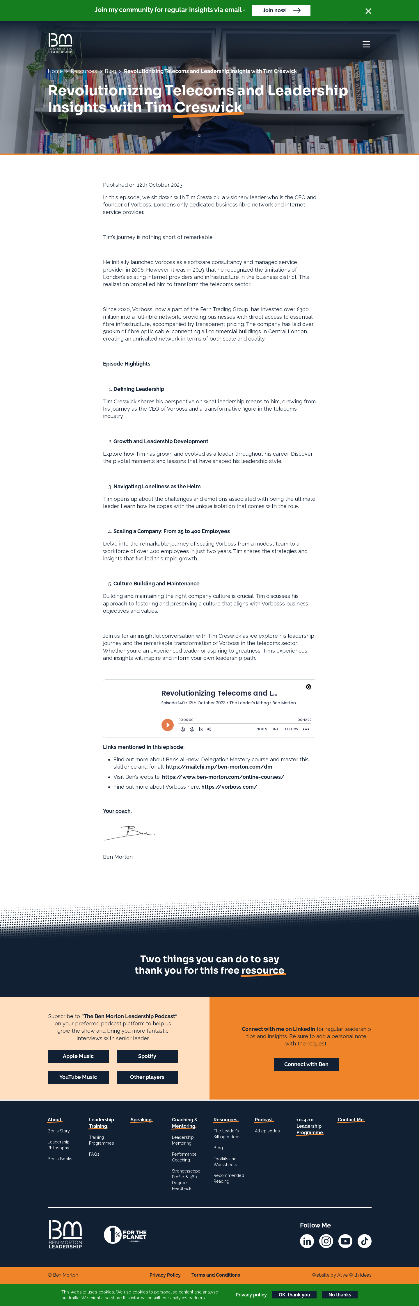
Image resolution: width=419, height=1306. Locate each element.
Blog (110, 71)
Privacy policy (251, 1295)
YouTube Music (78, 1077)
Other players (147, 1077)
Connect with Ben (306, 1064)
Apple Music (78, 1056)
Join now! (275, 10)
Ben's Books (60, 1159)
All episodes (267, 1131)
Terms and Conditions (215, 1275)
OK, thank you (294, 1295)
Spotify (147, 1056)
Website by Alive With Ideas (342, 1275)
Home (55, 71)
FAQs (94, 1154)
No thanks (340, 1295)
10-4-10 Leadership (310, 1126)
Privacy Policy (165, 1275)
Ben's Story (59, 1131)
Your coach (117, 811)
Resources (84, 71)
